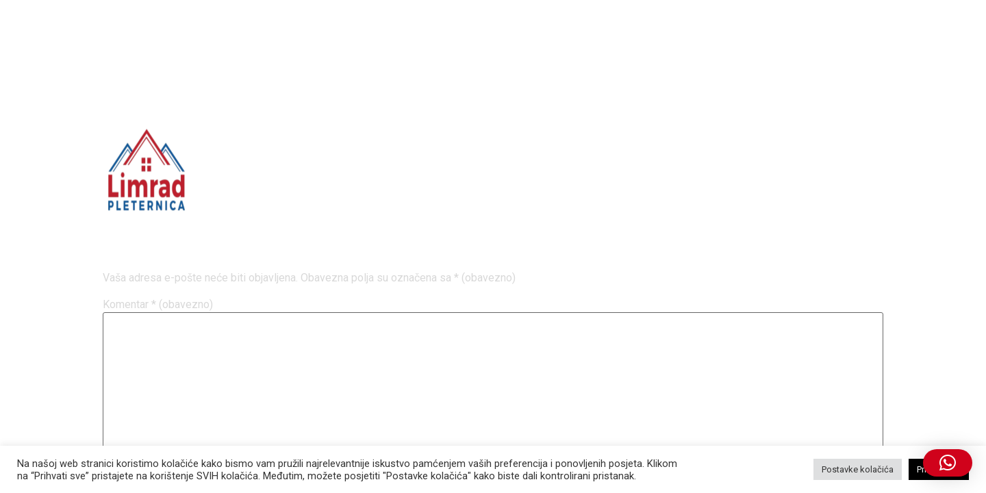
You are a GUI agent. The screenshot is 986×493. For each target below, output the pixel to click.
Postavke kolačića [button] (858, 469)
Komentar (158, 304)
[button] (947, 463)
